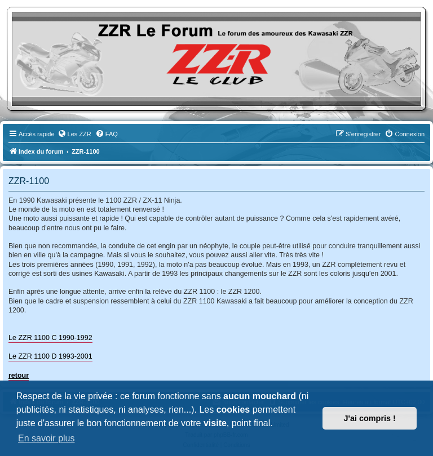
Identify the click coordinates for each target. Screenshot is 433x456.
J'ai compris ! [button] (370, 418)
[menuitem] (74, 134)
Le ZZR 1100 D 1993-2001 (50, 356)
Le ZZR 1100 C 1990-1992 (50, 338)
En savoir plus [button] (46, 438)
